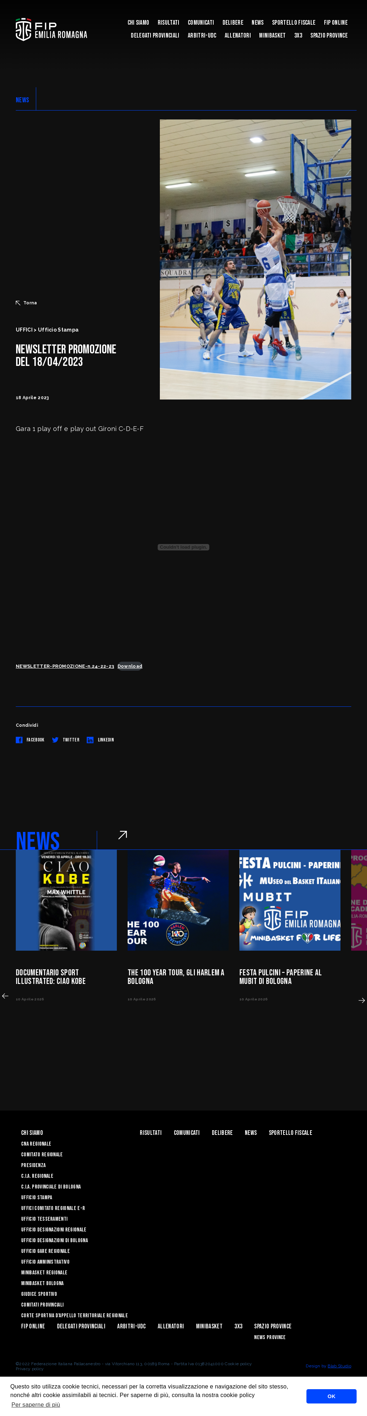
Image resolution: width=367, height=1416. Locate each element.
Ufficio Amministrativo (45, 1262)
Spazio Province (329, 35)
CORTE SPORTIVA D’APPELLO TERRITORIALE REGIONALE (74, 1315)
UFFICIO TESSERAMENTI (44, 1219)
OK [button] (331, 1396)
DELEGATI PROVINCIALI (155, 35)
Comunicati (201, 22)
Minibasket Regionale (44, 1272)
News (257, 22)
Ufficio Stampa (36, 1197)
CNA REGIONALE (36, 1144)
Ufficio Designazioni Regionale (54, 1229)
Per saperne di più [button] (35, 1405)
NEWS (22, 100)
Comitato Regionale (42, 1154)
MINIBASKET (272, 35)
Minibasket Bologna (42, 1283)
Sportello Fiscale (293, 22)
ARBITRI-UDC (202, 35)
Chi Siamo (138, 22)
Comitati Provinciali (42, 1305)
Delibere (233, 22)
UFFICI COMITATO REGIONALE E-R (53, 1208)
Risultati (169, 22)
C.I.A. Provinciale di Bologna (51, 1187)
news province (270, 1337)
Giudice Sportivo (39, 1294)
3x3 (298, 35)
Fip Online (336, 22)
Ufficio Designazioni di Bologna (54, 1240)
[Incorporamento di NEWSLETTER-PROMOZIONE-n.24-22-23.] (183, 547)
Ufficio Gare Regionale (45, 1251)
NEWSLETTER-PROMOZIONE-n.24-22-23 (65, 666)
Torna (26, 302)
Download (130, 666)
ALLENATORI (238, 35)
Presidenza (33, 1165)
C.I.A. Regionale (37, 1176)
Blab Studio (339, 1365)
